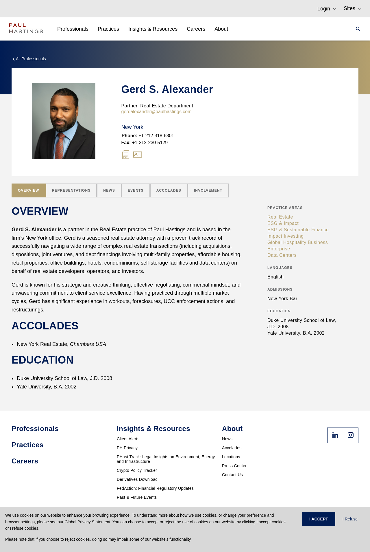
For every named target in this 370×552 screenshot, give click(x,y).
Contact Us (232, 474)
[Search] (356, 28)
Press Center (234, 465)
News (227, 439)
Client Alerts (128, 439)
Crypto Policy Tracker (137, 470)
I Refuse (350, 519)
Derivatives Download (137, 479)
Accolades (231, 447)
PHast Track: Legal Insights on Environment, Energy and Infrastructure (166, 459)
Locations (231, 456)
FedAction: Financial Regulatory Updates (155, 488)
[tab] (29, 190)
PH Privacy (127, 447)
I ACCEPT (318, 519)
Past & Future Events (137, 497)
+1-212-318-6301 (148, 135)
